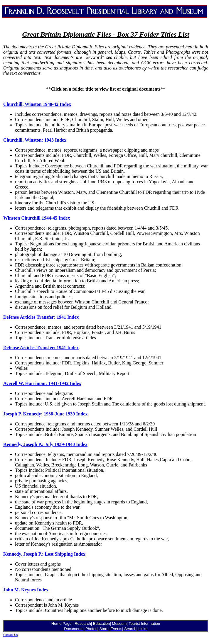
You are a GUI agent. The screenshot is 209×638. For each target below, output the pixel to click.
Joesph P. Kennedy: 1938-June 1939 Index (45, 413)
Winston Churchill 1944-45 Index (36, 218)
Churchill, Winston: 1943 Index (34, 140)
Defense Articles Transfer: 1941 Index (41, 317)
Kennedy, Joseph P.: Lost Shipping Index (44, 554)
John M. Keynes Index (25, 589)
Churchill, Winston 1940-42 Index (37, 104)
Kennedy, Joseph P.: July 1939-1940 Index (45, 444)
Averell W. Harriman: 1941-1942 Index (42, 383)
